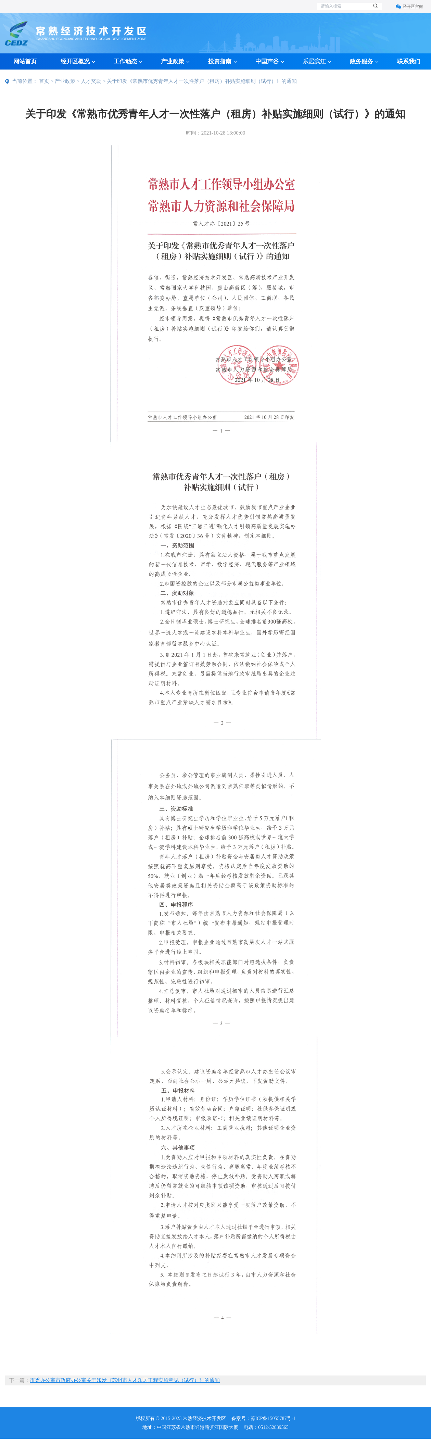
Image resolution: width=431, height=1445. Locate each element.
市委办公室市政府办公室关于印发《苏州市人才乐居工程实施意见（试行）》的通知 (125, 1380)
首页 (44, 81)
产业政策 (65, 81)
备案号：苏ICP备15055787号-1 (263, 1418)
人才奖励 (91, 81)
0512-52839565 (273, 1427)
